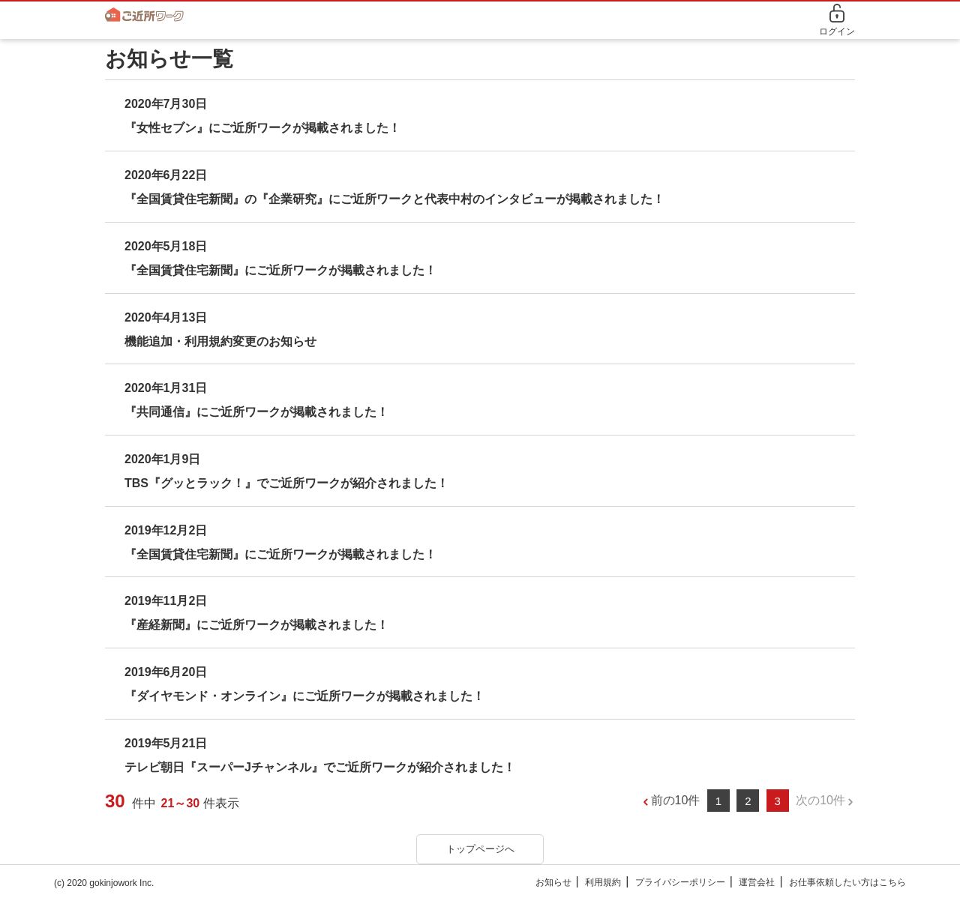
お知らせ (554, 882)
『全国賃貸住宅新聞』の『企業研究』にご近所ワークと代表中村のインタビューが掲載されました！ (394, 199)
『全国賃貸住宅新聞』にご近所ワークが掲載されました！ (280, 270)
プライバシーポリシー (680, 882)
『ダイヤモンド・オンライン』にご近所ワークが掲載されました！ (304, 696)
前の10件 (675, 800)
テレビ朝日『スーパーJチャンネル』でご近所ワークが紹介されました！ (319, 767)
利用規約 (603, 882)
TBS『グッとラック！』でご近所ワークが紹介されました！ (286, 483)
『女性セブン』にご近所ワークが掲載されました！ (262, 127)
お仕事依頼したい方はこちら (847, 882)
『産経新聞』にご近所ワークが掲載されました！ (256, 624)
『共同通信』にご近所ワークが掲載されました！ (256, 412)
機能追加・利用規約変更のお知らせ (220, 341)
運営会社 (757, 882)
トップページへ (480, 849)
